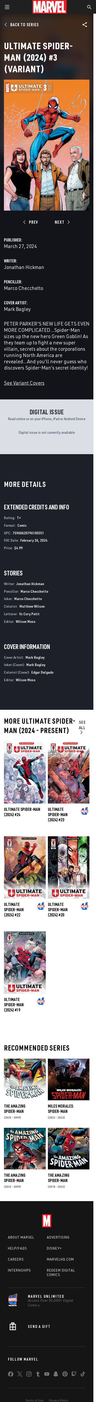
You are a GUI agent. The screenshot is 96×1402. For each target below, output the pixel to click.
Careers (16, 1259)
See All (82, 727)
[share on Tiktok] (82, 1375)
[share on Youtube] (46, 1375)
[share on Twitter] (19, 1375)
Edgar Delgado (42, 672)
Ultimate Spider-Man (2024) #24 (22, 812)
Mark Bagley (17, 309)
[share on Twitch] (74, 1375)
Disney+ (54, 1248)
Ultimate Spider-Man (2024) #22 (14, 909)
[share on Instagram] (29, 1375)
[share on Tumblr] (38, 1375)
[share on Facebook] (10, 1375)
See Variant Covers (24, 383)
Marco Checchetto (23, 288)
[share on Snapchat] (55, 1375)
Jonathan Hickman (24, 267)
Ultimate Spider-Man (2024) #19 (14, 1005)
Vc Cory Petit (29, 614)
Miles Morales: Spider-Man (61, 1108)
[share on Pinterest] (65, 1375)
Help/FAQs (17, 1248)
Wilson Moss (26, 621)
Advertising (58, 1237)
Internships (19, 1270)
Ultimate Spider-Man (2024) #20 (58, 909)
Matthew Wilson (32, 606)
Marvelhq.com (60, 1259)
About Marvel (21, 1237)
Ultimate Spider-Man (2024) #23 (58, 814)
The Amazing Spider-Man (15, 1108)
